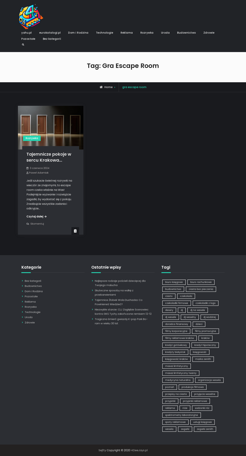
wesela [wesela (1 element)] (169, 429)
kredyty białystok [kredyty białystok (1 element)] (175, 352)
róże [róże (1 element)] (184, 408)
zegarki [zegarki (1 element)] (185, 429)
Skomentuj (37, 223)
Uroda (165, 32)
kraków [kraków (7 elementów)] (205, 338)
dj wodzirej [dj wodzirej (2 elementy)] (209, 317)
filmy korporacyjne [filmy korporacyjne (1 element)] (176, 331)
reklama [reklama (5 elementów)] (170, 408)
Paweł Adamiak (39, 172)
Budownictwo (186, 32)
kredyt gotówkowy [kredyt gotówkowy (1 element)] (176, 345)
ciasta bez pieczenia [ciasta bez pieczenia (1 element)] (201, 289)
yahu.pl (26, 32)
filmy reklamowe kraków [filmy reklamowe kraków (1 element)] (179, 338)
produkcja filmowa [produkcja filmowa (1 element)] (193, 387)
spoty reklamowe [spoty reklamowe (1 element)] (175, 422)
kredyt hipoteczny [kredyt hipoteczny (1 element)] (205, 345)
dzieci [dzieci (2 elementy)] (199, 324)
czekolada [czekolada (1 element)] (186, 296)
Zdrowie (209, 32)
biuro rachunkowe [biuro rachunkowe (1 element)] (201, 282)
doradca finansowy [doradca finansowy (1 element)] (176, 324)
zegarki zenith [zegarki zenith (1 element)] (205, 429)
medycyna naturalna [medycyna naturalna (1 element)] (177, 380)
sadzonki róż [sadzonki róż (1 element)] (202, 408)
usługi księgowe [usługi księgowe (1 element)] (202, 422)
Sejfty (102, 450)
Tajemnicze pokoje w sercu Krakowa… (48, 157)
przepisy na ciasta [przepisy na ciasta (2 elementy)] (176, 394)
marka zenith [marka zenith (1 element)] (203, 359)
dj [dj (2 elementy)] (182, 310)
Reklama (127, 32)
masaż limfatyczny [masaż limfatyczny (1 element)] (176, 366)
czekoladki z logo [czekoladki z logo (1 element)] (206, 303)
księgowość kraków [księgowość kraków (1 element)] (176, 359)
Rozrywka (147, 32)
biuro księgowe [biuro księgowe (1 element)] (174, 282)
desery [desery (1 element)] (169, 310)
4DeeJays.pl (139, 450)
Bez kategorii (52, 39)
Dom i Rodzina (78, 32)
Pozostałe (28, 39)
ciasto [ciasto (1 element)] (169, 296)
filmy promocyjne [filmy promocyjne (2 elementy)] (205, 331)
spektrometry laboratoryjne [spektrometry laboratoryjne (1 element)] (181, 415)
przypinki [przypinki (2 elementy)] (170, 401)
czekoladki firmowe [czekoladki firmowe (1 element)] (176, 303)
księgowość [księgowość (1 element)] (200, 352)
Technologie (104, 32)
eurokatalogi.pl (50, 32)
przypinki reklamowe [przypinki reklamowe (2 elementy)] (195, 401)
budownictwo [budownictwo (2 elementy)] (173, 289)
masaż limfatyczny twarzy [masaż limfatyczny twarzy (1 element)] (180, 373)
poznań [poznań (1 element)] (169, 387)
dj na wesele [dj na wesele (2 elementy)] (197, 310)
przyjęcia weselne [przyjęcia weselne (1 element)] (204, 394)
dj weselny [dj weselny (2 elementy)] (190, 317)
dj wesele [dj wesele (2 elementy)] (170, 317)
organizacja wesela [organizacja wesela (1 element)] (209, 380)
